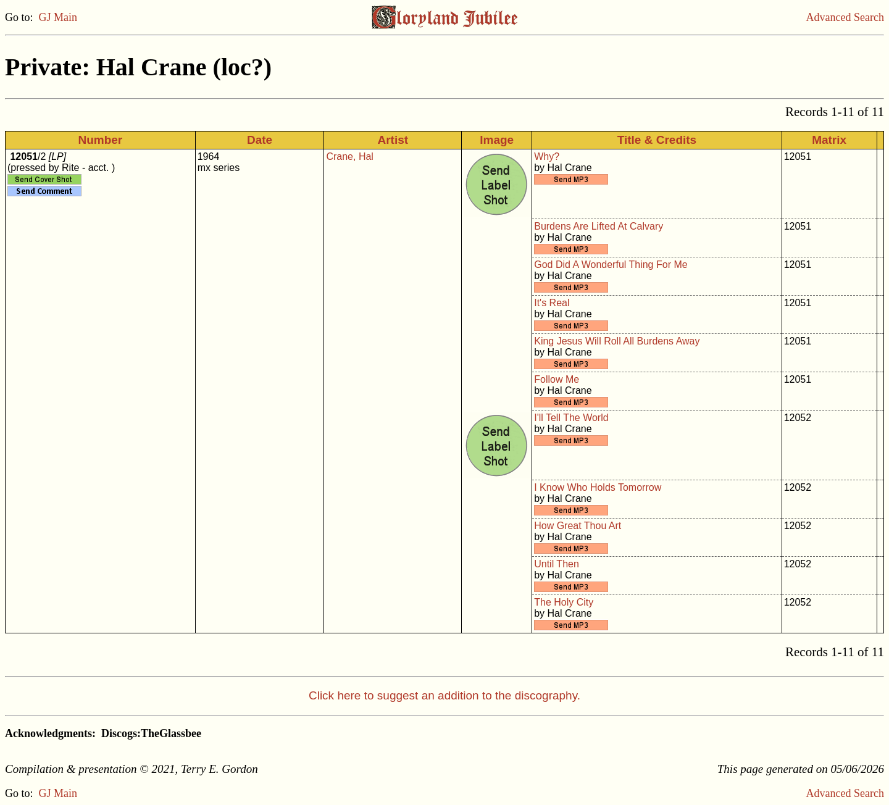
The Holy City (563, 602)
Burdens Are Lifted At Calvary (598, 226)
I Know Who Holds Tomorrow (597, 487)
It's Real (551, 303)
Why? (546, 156)
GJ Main (58, 17)
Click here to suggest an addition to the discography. (444, 695)
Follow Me (556, 379)
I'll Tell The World (571, 417)
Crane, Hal (349, 156)
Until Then (556, 564)
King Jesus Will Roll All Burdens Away (616, 341)
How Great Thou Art (577, 525)
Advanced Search (845, 17)
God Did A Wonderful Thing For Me (610, 264)
